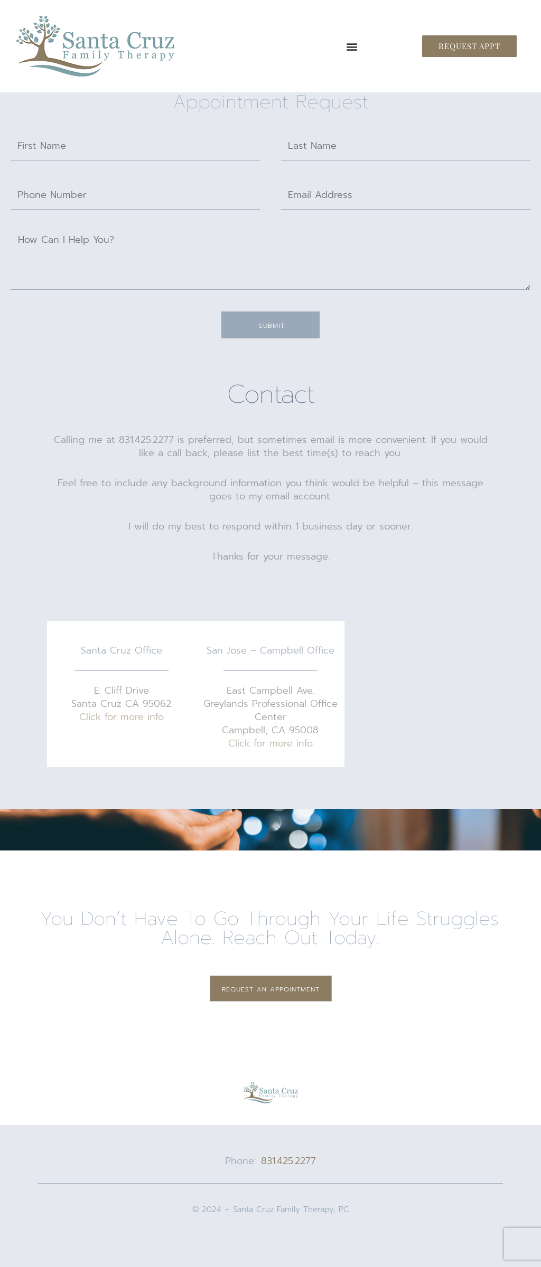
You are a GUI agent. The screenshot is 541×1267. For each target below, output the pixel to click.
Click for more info (121, 717)
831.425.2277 (288, 1160)
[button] (351, 46)
